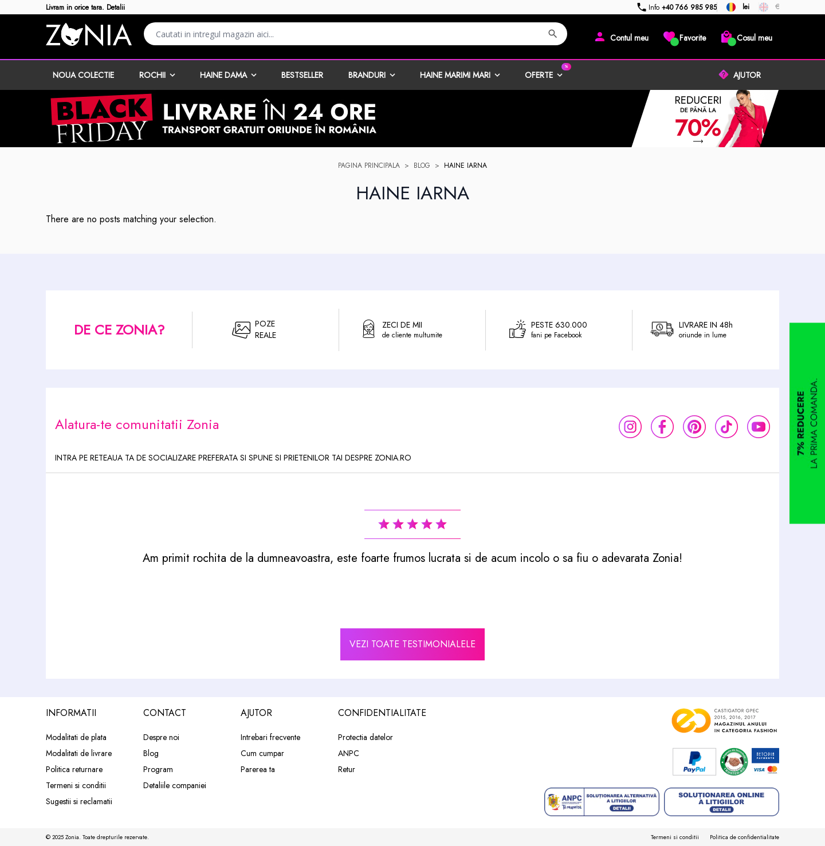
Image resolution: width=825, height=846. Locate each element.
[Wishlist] (684, 36)
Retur (346, 769)
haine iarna (465, 165)
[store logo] (89, 34)
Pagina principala (369, 165)
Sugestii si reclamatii (79, 801)
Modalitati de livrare (79, 753)
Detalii (116, 7)
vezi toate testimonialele (412, 644)
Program (158, 769)
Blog (422, 165)
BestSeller (302, 75)
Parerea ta (258, 769)
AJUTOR (747, 75)
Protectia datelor (365, 737)
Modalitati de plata (76, 737)
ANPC (348, 753)
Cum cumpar (262, 753)
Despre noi (161, 737)
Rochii (152, 75)
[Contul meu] (620, 36)
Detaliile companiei (174, 785)
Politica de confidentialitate (744, 837)
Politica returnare (74, 769)
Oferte (539, 75)
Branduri (367, 75)
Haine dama (223, 75)
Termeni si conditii (76, 785)
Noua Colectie (83, 75)
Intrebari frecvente (270, 737)
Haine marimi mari (455, 75)
